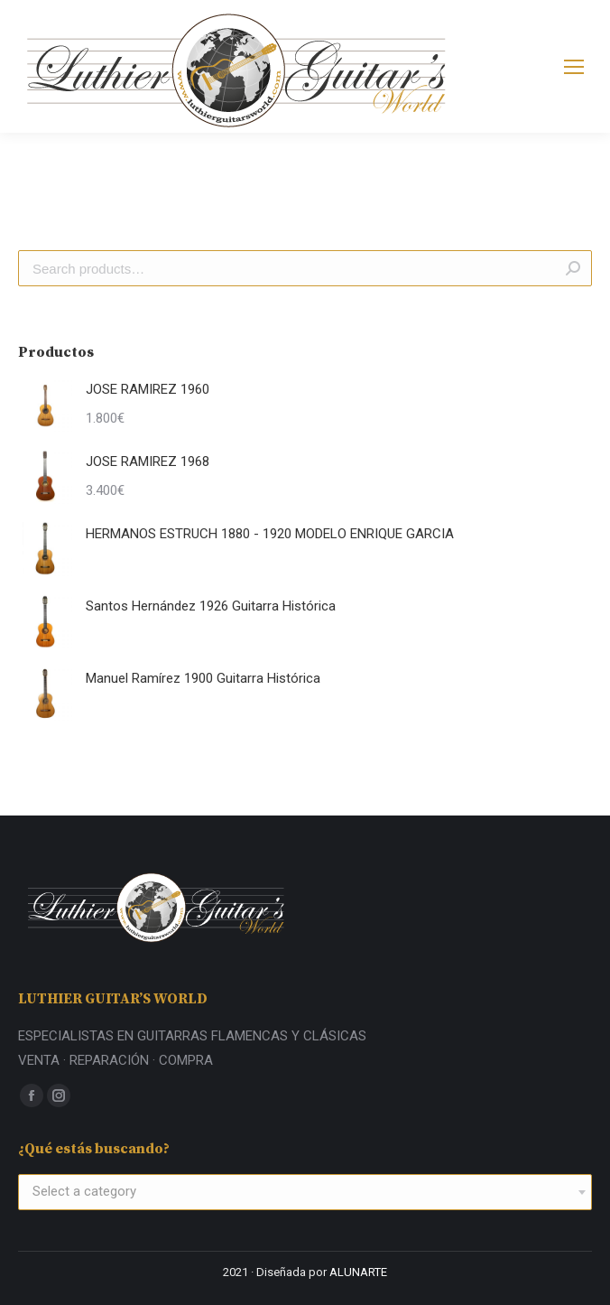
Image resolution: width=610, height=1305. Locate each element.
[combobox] (305, 1192)
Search (573, 268)
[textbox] (84, 1192)
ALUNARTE (358, 1272)
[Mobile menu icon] (574, 67)
